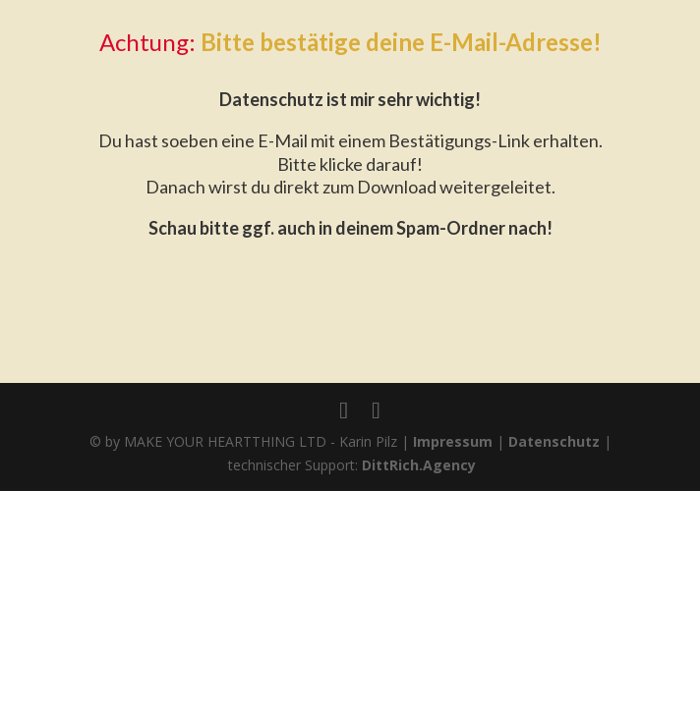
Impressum (453, 441)
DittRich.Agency (419, 465)
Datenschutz (554, 441)
